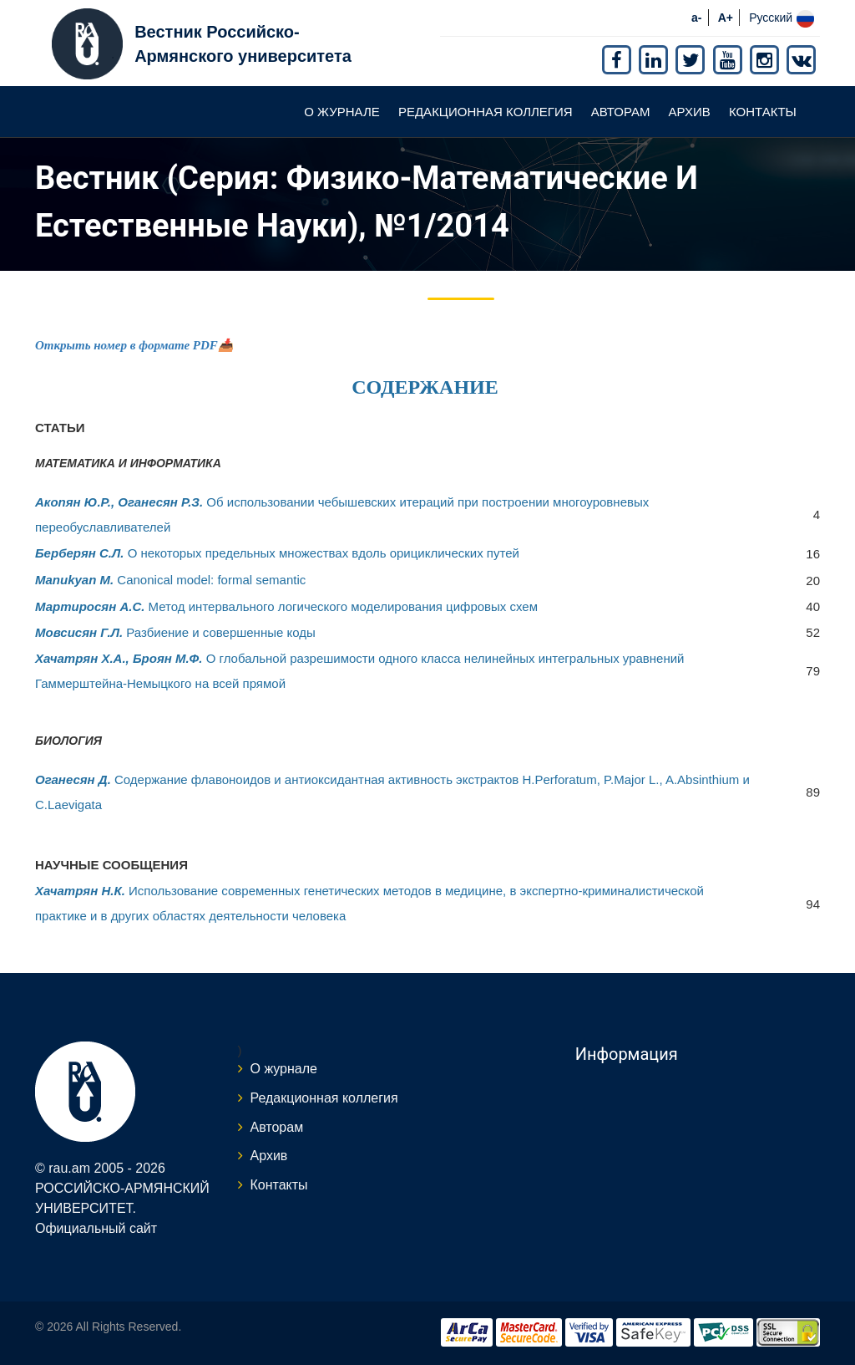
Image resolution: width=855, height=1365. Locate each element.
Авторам (620, 111)
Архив (690, 111)
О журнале (342, 111)
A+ (725, 17)
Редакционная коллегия (485, 111)
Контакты (763, 111)
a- (696, 17)
